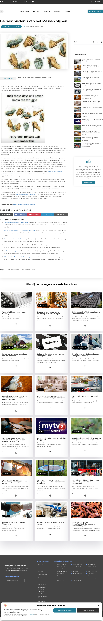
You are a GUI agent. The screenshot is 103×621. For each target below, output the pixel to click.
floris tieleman (61, 568)
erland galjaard (77, 577)
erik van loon (61, 580)
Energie (5, 394)
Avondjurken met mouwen (13, 249)
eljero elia (75, 575)
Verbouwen (6, 478)
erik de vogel (61, 571)
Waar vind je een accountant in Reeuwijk (91, 64)
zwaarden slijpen (30, 273)
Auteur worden (42, 588)
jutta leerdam (92, 571)
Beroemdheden (42, 578)
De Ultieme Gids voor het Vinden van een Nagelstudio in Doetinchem (91, 149)
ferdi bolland (61, 573)
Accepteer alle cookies (65, 610)
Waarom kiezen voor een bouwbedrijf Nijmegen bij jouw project (91, 137)
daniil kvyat (61, 577)
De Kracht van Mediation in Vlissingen (13, 527)
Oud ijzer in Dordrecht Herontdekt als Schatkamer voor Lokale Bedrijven (85, 528)
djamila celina (77, 584)
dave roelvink (77, 571)
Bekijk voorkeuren (88, 610)
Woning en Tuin (8, 351)
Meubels (40, 394)
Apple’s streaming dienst (12, 255)
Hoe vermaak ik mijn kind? (12, 243)
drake (74, 573)
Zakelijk (40, 351)
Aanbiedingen (42, 309)
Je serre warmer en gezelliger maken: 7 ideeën (91, 82)
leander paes (92, 582)
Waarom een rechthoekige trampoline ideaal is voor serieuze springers (92, 143)
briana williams (77, 568)
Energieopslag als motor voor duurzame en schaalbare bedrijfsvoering (90, 101)
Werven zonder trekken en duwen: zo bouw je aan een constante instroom (92, 119)
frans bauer (91, 568)
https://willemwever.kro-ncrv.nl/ (24, 209)
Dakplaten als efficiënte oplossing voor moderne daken (92, 76)
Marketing (6, 436)
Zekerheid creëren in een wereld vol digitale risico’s (91, 88)
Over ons (47, 15)
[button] (98, 606)
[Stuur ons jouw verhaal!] (88, 165)
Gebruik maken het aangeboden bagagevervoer (20, 261)
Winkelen (76, 478)
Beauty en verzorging (80, 351)
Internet (41, 436)
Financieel (6, 309)
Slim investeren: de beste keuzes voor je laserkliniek (91, 94)
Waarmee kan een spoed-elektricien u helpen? (19, 235)
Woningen (76, 309)
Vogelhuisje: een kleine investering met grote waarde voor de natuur (92, 130)
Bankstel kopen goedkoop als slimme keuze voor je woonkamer (92, 106)
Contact (68, 15)
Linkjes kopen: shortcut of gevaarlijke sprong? (42, 594)
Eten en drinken (78, 394)
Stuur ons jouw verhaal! (88, 171)
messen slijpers (19, 273)
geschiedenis (11, 273)
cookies (32, 614)
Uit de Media (24, 15)
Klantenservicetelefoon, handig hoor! (16, 226)
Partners (36, 15)
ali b (89, 573)
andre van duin (92, 575)
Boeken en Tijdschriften (11, 31)
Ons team (57, 15)
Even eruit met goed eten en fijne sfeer (92, 112)
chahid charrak (62, 575)
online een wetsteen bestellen (25, 198)
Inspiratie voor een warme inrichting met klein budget (90, 70)
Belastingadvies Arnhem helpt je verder (50, 527)
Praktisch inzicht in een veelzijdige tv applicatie (92, 124)
